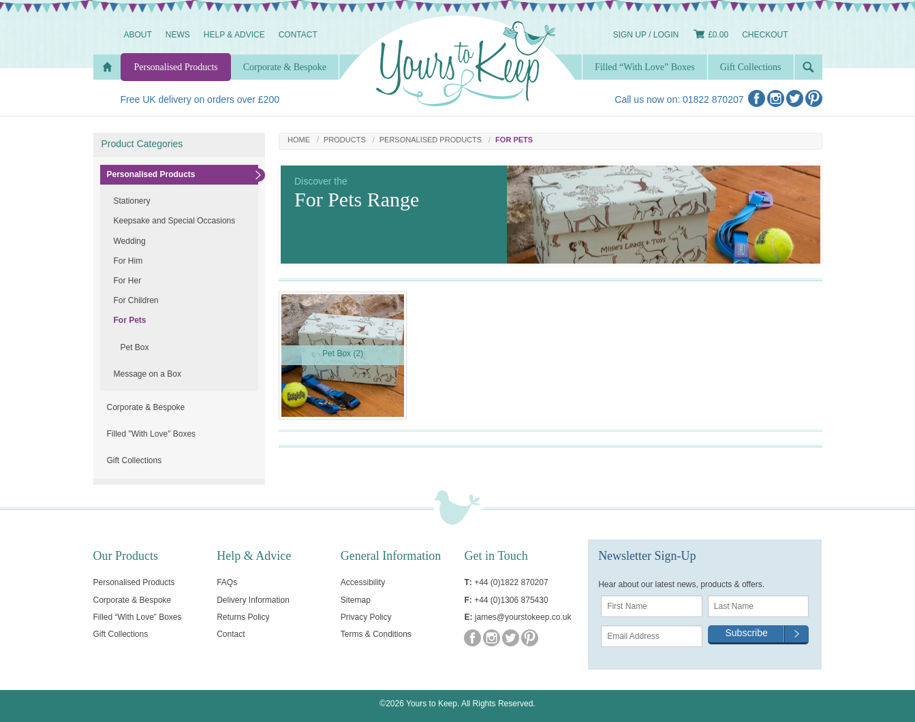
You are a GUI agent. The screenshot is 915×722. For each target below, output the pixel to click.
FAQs (227, 582)
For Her (128, 280)
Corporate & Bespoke (146, 407)
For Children (136, 300)
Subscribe (746, 632)
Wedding (130, 241)
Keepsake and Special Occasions (175, 220)
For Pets (130, 320)
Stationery (132, 201)
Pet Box (135, 347)
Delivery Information (253, 600)
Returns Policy (243, 617)
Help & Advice (234, 35)
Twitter (794, 98)
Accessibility (363, 582)
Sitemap (356, 600)
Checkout (765, 35)
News (178, 35)
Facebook (756, 98)
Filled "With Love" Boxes (151, 434)
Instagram (775, 98)
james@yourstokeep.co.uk (523, 617)
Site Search (808, 67)
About (138, 35)
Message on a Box (147, 374)
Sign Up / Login (646, 35)
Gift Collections (134, 460)
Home (299, 140)
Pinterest (813, 98)
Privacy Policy (366, 617)
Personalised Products (430, 140)
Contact (298, 35)
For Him (128, 261)
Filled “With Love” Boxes (645, 67)
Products (345, 140)
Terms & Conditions (376, 634)
